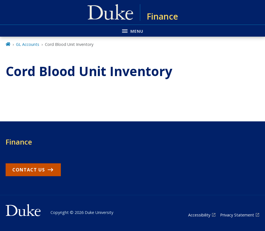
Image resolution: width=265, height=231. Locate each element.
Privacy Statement (237, 215)
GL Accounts (27, 44)
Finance (19, 142)
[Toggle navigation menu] (132, 31)
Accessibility (199, 215)
